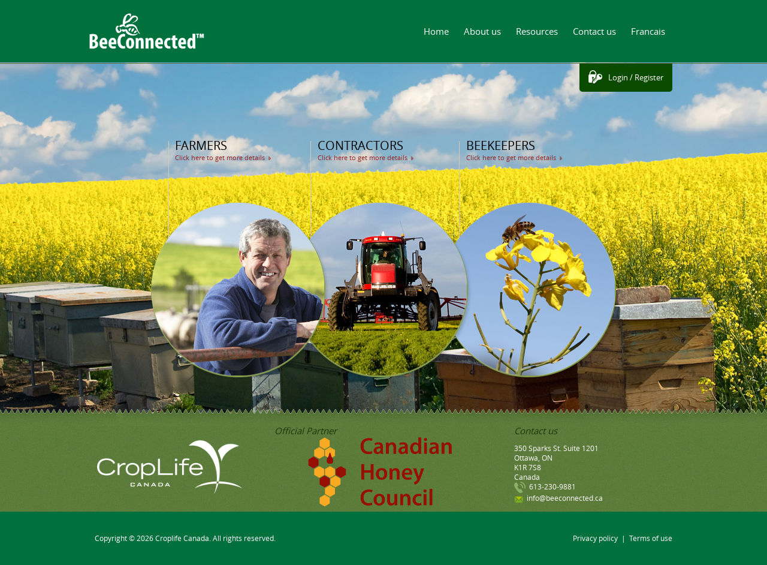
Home (436, 31)
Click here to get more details (220, 157)
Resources (537, 31)
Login (618, 77)
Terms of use (650, 538)
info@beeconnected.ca (565, 498)
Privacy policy (595, 538)
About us (482, 31)
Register (649, 77)
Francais (648, 31)
